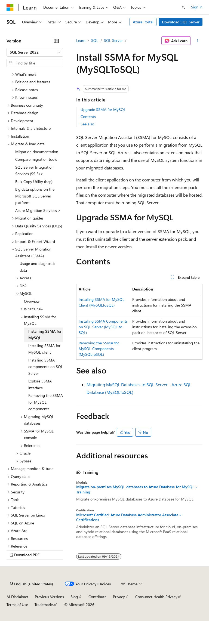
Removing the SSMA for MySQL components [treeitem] (45, 402)
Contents (88, 116)
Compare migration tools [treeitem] (36, 159)
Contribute (97, 596)
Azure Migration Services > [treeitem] (38, 210)
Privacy (119, 596)
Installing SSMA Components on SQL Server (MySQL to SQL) (103, 327)
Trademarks (44, 604)
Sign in (196, 7)
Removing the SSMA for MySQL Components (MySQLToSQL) (99, 348)
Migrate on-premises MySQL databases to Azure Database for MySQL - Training (136, 489)
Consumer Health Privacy (156, 596)
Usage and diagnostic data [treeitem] (38, 267)
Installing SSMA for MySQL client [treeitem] (44, 349)
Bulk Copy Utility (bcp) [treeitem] (34, 181)
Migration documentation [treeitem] (36, 151)
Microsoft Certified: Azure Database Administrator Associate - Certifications (128, 517)
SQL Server (113, 40)
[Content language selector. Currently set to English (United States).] (31, 584)
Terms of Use (17, 604)
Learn (80, 40)
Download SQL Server (180, 21)
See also (87, 123)
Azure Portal (143, 21)
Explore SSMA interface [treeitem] (40, 384)
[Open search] (183, 7)
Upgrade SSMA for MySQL (103, 109)
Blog (74, 596)
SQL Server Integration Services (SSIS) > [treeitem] (34, 171)
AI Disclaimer (17, 596)
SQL (94, 40)
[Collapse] (56, 41)
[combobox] (35, 52)
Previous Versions (49, 596)
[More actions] (197, 40)
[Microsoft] (10, 7)
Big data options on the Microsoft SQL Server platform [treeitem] (34, 196)
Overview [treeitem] (31, 301)
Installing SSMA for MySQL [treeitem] (45, 335)
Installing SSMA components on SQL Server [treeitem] (45, 366)
